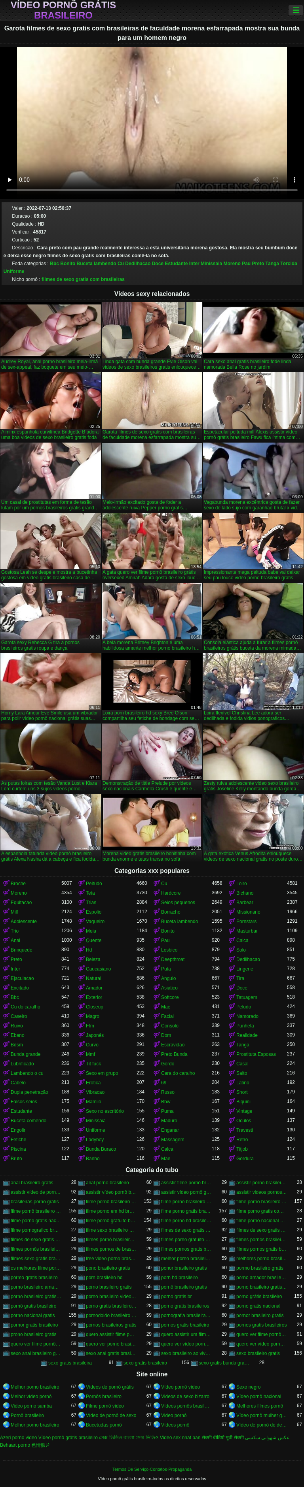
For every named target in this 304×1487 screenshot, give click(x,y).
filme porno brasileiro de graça (186, 1201)
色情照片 (40, 1445)
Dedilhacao (137, 263)
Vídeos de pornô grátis (110, 1387)
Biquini (243, 1101)
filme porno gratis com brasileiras (261, 1211)
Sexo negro (248, 1387)
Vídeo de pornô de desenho (261, 1425)
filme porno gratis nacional (36, 1220)
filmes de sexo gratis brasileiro (186, 1230)
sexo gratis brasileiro (145, 1363)
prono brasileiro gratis (33, 1334)
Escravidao (172, 1045)
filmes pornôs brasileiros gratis (36, 1249)
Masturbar (247, 931)
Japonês (95, 1035)
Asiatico (169, 988)
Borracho (170, 912)
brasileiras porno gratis (35, 1201)
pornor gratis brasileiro (34, 1325)
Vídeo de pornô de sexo (111, 1415)
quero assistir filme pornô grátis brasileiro (111, 1334)
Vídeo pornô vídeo (180, 1387)
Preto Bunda (174, 1054)
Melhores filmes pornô (259, 1406)
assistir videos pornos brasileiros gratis (261, 1192)
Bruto (16, 1158)
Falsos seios (24, 1101)
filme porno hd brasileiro (186, 1220)
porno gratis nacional (258, 1306)
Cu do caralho (25, 1007)
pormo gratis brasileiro (34, 1277)
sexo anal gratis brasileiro (111, 1353)
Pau (246, 263)
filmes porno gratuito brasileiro (186, 1239)
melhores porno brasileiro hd (261, 1258)
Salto (241, 1073)
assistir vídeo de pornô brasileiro (36, 1192)
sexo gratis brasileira (70, 1363)
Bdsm (17, 1045)
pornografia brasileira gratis (186, 1315)
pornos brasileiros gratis (111, 1325)
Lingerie (244, 969)
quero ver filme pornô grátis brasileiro (36, 1344)
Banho (93, 1158)
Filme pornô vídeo (105, 1406)
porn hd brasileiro (179, 1277)
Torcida (288, 263)
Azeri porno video (18, 1437)
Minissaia (211, 263)
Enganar (170, 1130)
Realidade (247, 1035)
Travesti (244, 1130)
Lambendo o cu (27, 1073)
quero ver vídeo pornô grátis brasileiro (261, 1344)
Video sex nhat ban (180, 1437)
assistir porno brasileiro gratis (261, 1182)
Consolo (170, 1026)
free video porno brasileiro (111, 1258)
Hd (89, 950)
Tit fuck (93, 1064)
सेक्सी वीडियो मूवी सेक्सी (223, 1437)
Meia (91, 931)
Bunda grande (25, 1054)
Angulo (168, 978)
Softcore (170, 997)
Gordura (245, 1158)
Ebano (18, 1035)
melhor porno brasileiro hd (186, 1258)
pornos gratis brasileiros (261, 1325)
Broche (18, 883)
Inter (194, 263)
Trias (91, 902)
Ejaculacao (22, 978)
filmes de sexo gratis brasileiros (261, 1230)
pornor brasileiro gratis (259, 1315)
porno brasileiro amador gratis (36, 1287)
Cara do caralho (178, 1073)
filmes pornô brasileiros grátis (111, 1239)
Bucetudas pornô (104, 1425)
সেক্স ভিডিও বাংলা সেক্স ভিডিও (128, 1437)
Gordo (167, 1064)
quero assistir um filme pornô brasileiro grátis (186, 1334)
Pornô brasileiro (27, 1415)
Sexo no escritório (105, 1111)
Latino (242, 1083)
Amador (94, 988)
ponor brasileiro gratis (184, 1268)
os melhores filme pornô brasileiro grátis (36, 1268)
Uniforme (14, 271)
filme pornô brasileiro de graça (111, 1201)
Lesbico (169, 950)
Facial (167, 1016)
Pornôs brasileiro (104, 1396)
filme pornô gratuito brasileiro (111, 1220)
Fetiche (18, 1139)
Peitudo (94, 883)
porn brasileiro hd (104, 1277)
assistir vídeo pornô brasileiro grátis (111, 1192)
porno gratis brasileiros (185, 1306)
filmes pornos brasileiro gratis (261, 1239)
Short (242, 1092)
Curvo (92, 1045)
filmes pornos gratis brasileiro (186, 1249)
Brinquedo (21, 950)
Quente (93, 940)
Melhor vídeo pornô (31, 1396)
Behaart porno (15, 1445)
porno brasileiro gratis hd (36, 1296)
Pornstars (246, 921)
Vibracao (95, 1092)
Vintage (244, 1111)
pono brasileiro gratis (108, 1268)
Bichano (244, 893)
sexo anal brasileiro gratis (36, 1353)
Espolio (93, 912)
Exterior (94, 997)
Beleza (93, 959)
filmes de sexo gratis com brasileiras (83, 279)
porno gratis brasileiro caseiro (111, 1306)
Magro (92, 1016)
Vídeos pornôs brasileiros (186, 1406)
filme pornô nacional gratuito (261, 1220)
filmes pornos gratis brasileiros (261, 1249)
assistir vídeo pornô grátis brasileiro (186, 1192)
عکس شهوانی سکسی (267, 1437)
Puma (167, 1111)
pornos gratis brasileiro (185, 1325)
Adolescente (24, 921)
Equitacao (21, 902)
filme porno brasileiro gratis (261, 1201)
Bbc (54, 263)
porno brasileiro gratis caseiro (261, 1287)
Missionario (248, 912)
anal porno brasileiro (107, 1182)
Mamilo (93, 1101)
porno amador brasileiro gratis (261, 1277)
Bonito (67, 263)
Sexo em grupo (102, 1073)
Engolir (18, 1130)
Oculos (243, 1120)
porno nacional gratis (33, 1315)
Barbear (244, 902)
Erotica (93, 1083)
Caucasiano (98, 969)
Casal (242, 1064)
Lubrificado (22, 1064)
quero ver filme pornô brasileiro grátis (261, 1334)
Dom (166, 1035)
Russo (168, 1092)
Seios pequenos (178, 902)
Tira (240, 978)
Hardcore (170, 893)
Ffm (90, 1026)
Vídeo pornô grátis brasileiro (63, 10)
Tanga (272, 263)
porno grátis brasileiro (259, 1296)
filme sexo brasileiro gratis (111, 1230)
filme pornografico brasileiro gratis (36, 1230)
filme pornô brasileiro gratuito (36, 1211)
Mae (165, 1007)
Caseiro (19, 1016)
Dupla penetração (29, 1092)
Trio (15, 931)
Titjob (242, 1149)
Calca (242, 940)
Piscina (18, 1149)
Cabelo (18, 1083)
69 (163, 1083)
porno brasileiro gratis (108, 1287)
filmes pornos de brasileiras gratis (111, 1249)
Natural (93, 978)
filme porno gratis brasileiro (186, 1211)
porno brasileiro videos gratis (111, 1296)
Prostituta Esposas (256, 1054)
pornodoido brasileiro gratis (111, 1315)
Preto (258, 263)
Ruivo (17, 1026)
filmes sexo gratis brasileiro (36, 1258)
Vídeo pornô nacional (258, 1396)
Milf (14, 912)
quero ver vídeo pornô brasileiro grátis (186, 1344)
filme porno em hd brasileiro (111, 1211)
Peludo (243, 1007)
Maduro (169, 1120)
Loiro (241, 883)
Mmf (90, 1054)
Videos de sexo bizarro (185, 1396)
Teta (90, 893)
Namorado (247, 1016)
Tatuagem (246, 997)
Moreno (231, 263)
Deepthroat (172, 959)
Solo (241, 950)
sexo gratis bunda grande (224, 1363)
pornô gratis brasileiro (33, 1306)
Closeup (94, 1007)
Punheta (245, 1026)
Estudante (176, 263)
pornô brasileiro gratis (184, 1287)
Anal (15, 940)
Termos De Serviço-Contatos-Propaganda (152, 1469)
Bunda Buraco (101, 1149)
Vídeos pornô (175, 1425)
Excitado (20, 988)
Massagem (172, 1139)
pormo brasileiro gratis (259, 1268)
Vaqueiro (95, 921)
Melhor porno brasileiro (35, 1387)
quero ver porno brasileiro (111, 1344)
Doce (157, 263)
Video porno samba (31, 1406)
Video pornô (174, 1415)
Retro (242, 1139)
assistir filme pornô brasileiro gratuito (186, 1182)
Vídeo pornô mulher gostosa (261, 1415)
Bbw (165, 1101)
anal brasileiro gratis (32, 1182)
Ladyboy (95, 1139)
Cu (121, 263)
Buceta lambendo (96, 263)
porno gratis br (176, 1296)
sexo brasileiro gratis (258, 1353)
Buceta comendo (28, 1120)
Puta (166, 969)
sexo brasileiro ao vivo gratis (186, 1353)
